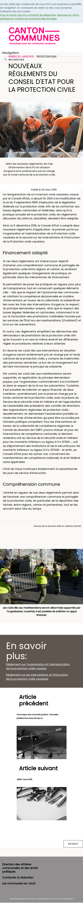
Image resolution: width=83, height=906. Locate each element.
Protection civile (47, 56)
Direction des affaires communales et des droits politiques (20, 867)
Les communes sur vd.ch (19, 883)
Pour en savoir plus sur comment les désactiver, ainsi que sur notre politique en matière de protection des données (39, 16)
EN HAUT (73, 844)
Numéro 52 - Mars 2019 (21, 56)
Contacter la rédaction (17, 877)
